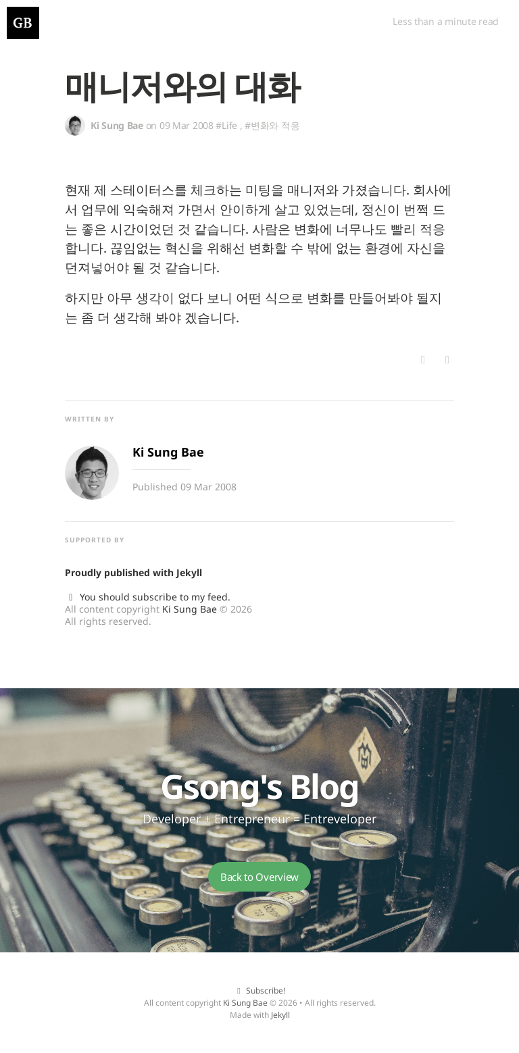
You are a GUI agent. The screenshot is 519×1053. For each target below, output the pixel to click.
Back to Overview (259, 876)
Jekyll (189, 572)
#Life (226, 125)
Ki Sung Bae (189, 608)
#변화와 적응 (272, 125)
